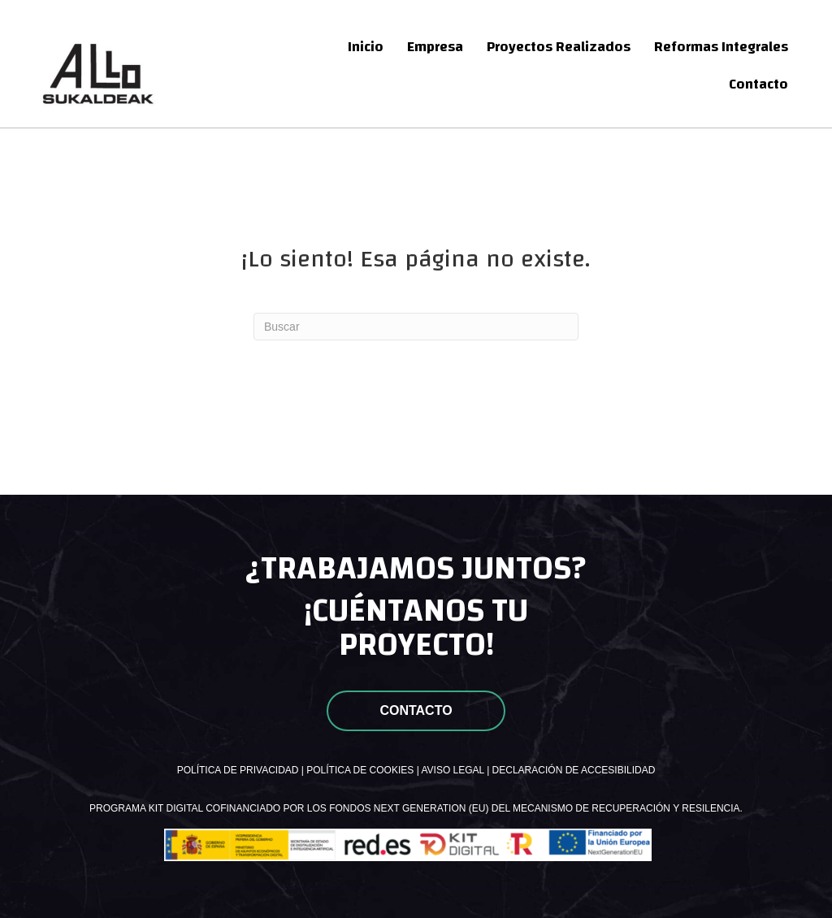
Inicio (366, 46)
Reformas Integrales (721, 46)
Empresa (435, 46)
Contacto (758, 84)
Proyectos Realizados (558, 46)
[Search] (416, 326)
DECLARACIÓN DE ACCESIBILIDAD (574, 770)
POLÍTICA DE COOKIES (360, 770)
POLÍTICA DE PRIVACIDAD (238, 770)
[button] (416, 711)
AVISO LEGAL (452, 770)
